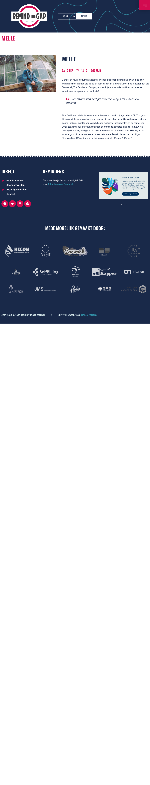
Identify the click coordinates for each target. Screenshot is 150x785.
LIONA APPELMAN (89, 315)
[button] (121, 204)
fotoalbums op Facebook (60, 184)
